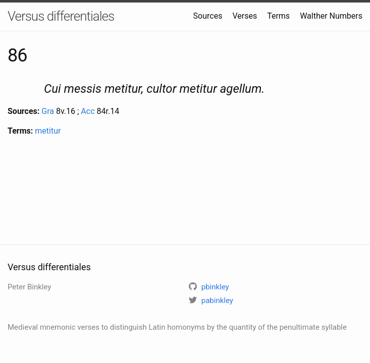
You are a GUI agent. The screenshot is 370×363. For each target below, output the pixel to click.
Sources (208, 16)
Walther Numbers (331, 16)
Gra (47, 111)
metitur (48, 131)
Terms (278, 16)
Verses (244, 16)
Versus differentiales (61, 16)
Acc (87, 111)
